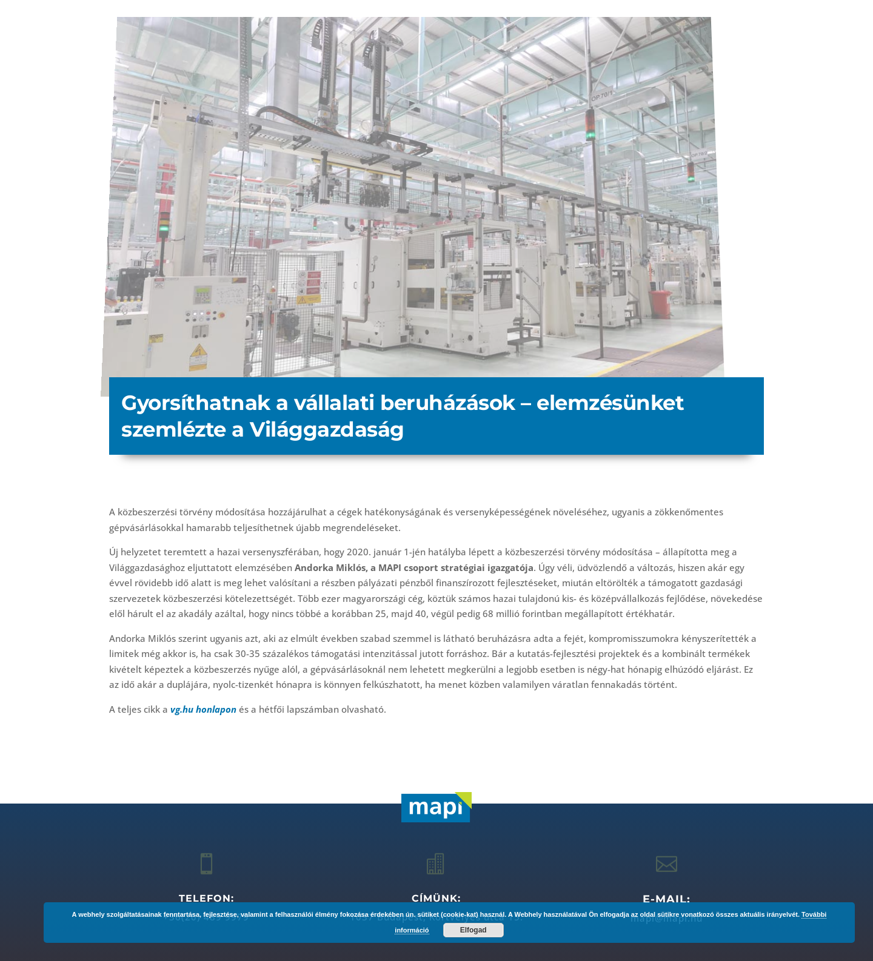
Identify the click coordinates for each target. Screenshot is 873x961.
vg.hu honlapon (203, 709)
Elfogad (473, 930)
